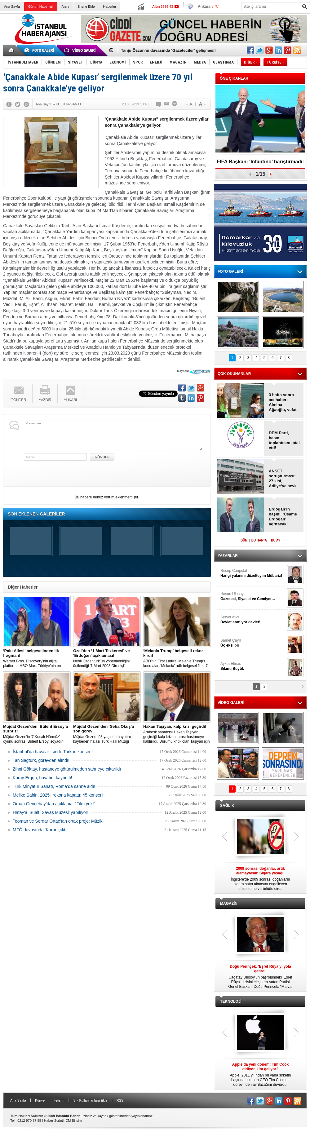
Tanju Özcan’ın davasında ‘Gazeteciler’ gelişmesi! (168, 50)
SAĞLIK (227, 805)
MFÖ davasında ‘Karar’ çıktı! (40, 829)
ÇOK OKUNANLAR (234, 374)
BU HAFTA (259, 540)
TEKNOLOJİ (230, 1001)
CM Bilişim (73, 1120)
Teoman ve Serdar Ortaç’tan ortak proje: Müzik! (58, 821)
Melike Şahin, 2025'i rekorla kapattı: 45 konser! (58, 795)
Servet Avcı (253, 620)
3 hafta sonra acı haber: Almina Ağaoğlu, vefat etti (283, 402)
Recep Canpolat (253, 573)
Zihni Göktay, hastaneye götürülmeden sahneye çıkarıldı (67, 769)
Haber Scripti (54, 1120)
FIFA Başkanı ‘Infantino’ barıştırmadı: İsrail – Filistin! (260, 164)
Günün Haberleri (40, 6)
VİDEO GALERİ (231, 703)
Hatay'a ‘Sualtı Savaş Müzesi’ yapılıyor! (50, 812)
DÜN (244, 540)
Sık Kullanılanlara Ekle (90, 1100)
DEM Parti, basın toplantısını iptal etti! (284, 440)
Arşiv (65, 6)
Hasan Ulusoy (253, 596)
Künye (40, 1100)
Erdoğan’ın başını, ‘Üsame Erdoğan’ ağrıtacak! (283, 516)
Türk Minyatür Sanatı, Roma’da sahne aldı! (54, 786)
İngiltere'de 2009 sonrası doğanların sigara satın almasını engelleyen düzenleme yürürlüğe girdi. (260, 878)
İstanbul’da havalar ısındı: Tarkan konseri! (53, 751)
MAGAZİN (228, 903)
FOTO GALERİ (230, 271)
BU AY (275, 540)
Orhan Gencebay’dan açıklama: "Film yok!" (54, 803)
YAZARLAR (228, 556)
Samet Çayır (253, 643)
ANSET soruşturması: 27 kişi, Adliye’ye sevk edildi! (283, 478)
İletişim (59, 1100)
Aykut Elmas (253, 666)
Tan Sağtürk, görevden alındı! (41, 760)
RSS (120, 1100)
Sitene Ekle (86, 6)
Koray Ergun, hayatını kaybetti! (42, 777)
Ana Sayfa (12, 6)
